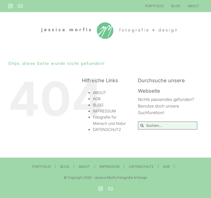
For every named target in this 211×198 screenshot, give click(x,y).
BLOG (98, 105)
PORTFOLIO (41, 166)
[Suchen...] (167, 126)
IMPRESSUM (104, 111)
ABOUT (99, 92)
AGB (97, 98)
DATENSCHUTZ (107, 129)
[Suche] (142, 126)
